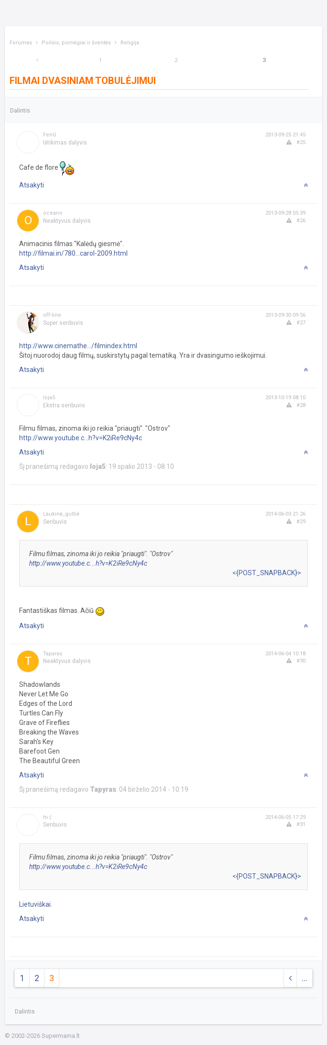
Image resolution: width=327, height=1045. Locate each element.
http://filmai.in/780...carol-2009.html (73, 253)
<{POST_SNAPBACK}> (266, 573)
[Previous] (37, 60)
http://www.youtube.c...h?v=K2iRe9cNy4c (80, 438)
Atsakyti (31, 185)
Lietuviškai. (35, 904)
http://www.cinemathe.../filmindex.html (78, 346)
